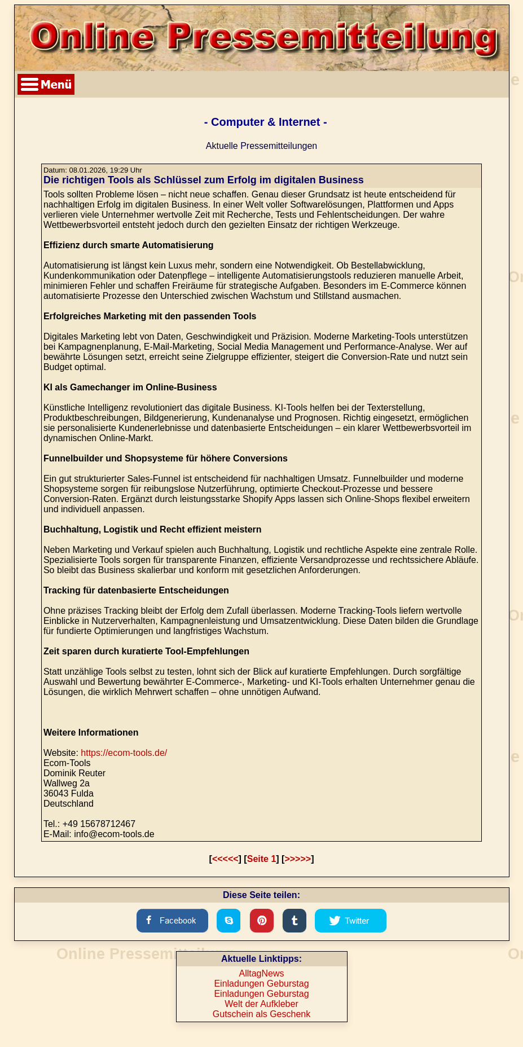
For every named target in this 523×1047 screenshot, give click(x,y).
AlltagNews (261, 973)
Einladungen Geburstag (261, 983)
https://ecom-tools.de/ (124, 753)
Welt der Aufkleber (261, 1004)
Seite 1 (261, 859)
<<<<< (225, 859)
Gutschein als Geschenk (261, 1014)
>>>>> (297, 859)
